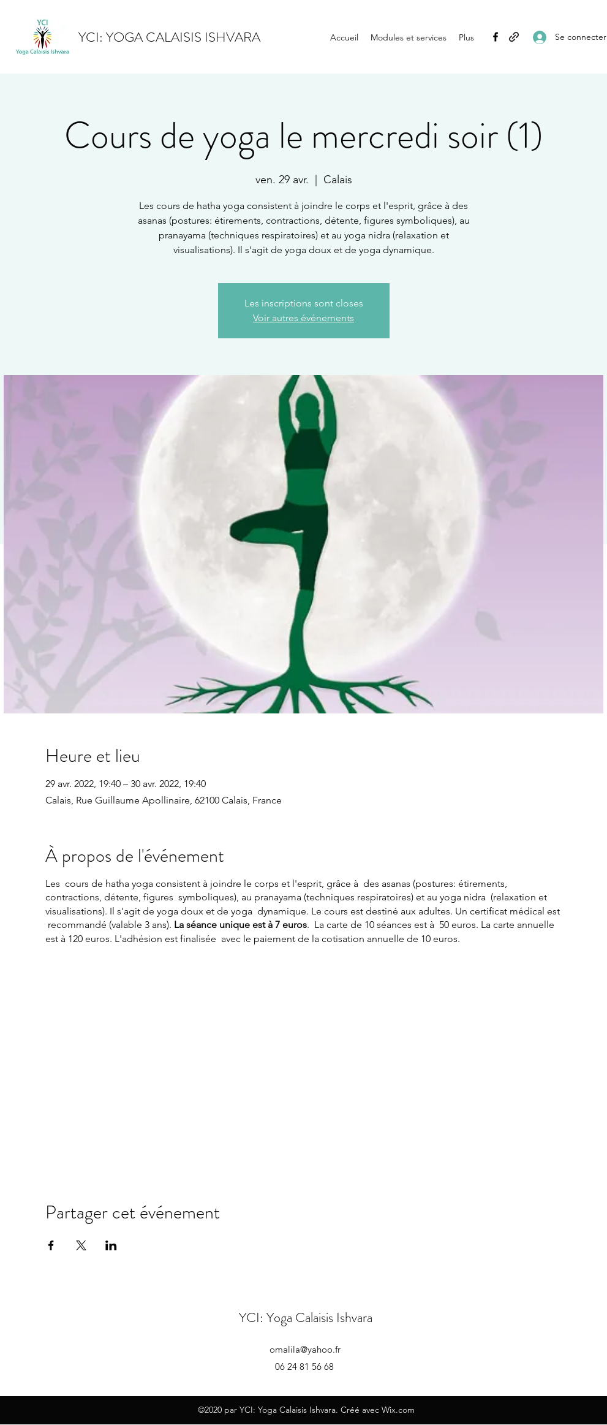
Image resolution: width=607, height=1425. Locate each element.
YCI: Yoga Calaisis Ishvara (305, 1317)
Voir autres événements (303, 318)
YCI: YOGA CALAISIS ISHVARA (169, 37)
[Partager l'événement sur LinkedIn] (111, 1245)
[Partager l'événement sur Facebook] (51, 1245)
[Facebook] (495, 37)
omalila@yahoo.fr (305, 1349)
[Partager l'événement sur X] (81, 1245)
